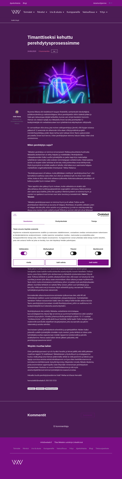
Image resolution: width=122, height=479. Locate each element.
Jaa (54, 51)
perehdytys (31, 388)
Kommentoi (87, 415)
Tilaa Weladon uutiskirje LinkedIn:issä (68, 442)
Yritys (103, 11)
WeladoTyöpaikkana (51, 388)
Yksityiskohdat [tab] (61, 221)
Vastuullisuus (89, 11)
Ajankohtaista (15, 3)
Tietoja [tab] (94, 221)
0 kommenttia (44, 51)
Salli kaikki (93, 262)
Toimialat (28, 11)
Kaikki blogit (15, 20)
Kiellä (29, 262)
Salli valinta (61, 262)
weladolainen (40, 388)
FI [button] (110, 3)
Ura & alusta (56, 11)
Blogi (25, 3)
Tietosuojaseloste (102, 448)
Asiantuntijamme (99, 3)
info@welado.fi (46, 442)
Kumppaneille (73, 11)
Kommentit (37, 415)
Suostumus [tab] (28, 221)
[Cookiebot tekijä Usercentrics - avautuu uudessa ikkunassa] (99, 215)
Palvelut (41, 11)
